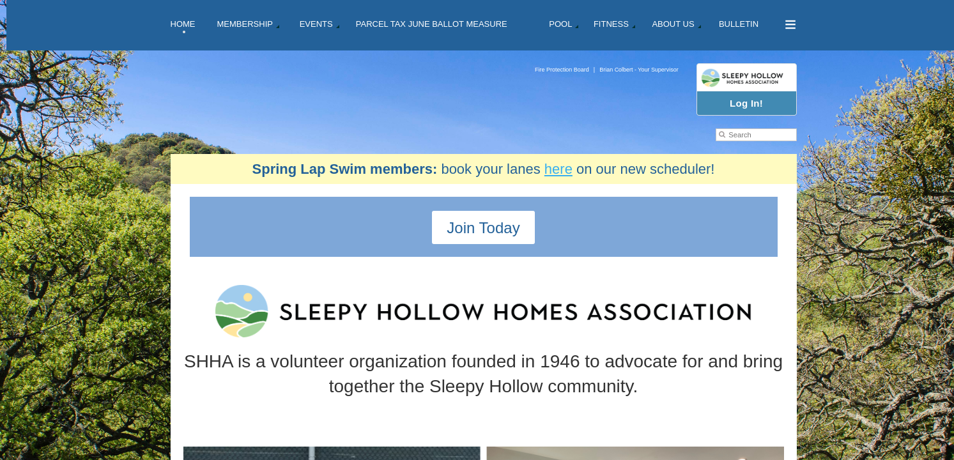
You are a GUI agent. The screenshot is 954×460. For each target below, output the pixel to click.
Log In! (746, 103)
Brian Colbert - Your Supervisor (638, 69)
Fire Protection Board (562, 69)
